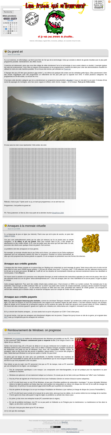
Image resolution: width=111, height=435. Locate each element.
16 (10, 29)
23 (10, 31)
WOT (6, 317)
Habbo (6, 236)
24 (12, 31)
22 (8, 31)
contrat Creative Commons (69, 428)
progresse (18, 339)
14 (6, 29)
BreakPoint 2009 (58, 213)
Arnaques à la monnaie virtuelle (25, 225)
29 (8, 33)
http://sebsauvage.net (72, 432)
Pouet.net (67, 69)
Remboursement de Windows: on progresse (32, 330)
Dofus (13, 236)
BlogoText (65, 422)
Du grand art (13, 51)
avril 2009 (10, 20)
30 (10, 33)
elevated (69, 80)
